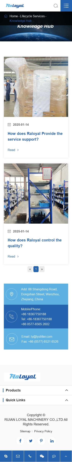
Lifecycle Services (32, 16)
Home (14, 16)
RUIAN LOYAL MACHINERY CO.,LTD (33, 420)
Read (13, 150)
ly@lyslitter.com (41, 336)
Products (13, 390)
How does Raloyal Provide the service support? (35, 136)
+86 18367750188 (33, 314)
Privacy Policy (43, 431)
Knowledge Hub (21, 20)
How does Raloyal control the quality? (35, 243)
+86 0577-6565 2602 (35, 324)
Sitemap (25, 431)
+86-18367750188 (39, 319)
